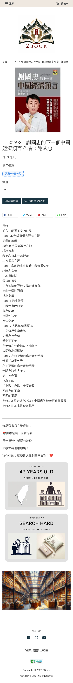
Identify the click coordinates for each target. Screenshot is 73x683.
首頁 (4, 61)
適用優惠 (8, 165)
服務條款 (25, 676)
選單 (9, 3)
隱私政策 (36, 676)
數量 (5, 182)
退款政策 (48, 676)
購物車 (62, 3)
